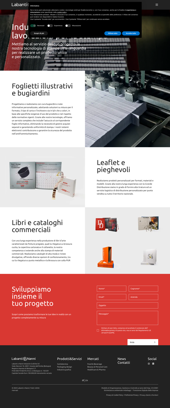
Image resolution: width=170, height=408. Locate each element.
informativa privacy (108, 330)
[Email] (111, 297)
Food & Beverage (94, 364)
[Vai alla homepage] (32, 359)
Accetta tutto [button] (131, 33)
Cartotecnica (62, 364)
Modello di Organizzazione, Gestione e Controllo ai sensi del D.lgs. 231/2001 (130, 388)
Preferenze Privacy (131, 395)
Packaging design (64, 367)
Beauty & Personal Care (97, 367)
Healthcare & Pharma (96, 370)
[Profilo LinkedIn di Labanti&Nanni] (153, 364)
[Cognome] (143, 289)
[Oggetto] (127, 305)
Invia (143, 342)
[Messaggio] (127, 318)
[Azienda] (143, 297)
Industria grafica (64, 370)
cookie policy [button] (61, 12)
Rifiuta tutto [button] (112, 33)
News (122, 359)
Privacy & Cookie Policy (114, 395)
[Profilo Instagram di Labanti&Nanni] (149, 364)
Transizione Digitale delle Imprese (145, 390)
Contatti (124, 362)
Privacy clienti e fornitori (149, 395)
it (83, 380)
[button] (157, 5)
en (86, 380)
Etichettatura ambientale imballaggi (117, 390)
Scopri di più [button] (39, 33)
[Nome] (111, 289)
